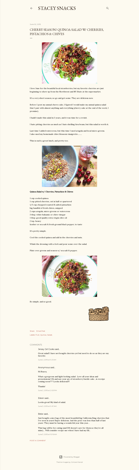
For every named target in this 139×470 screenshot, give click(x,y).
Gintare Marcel (77, 462)
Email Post (40, 331)
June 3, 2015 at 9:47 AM (47, 406)
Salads (49, 335)
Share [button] (32, 331)
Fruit (37, 335)
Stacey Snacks (57, 8)
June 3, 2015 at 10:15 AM (47, 434)
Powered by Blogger (69, 457)
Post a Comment (38, 440)
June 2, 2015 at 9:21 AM (47, 360)
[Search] (107, 7)
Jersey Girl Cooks (46, 349)
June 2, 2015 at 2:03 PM (47, 390)
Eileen (41, 398)
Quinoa (43, 335)
